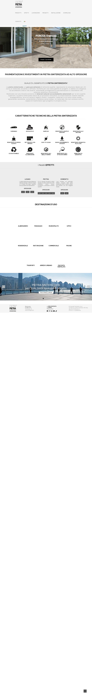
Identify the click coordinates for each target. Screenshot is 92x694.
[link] (13, 689)
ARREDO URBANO (46, 647)
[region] (46, 47)
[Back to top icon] (85, 691)
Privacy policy (50, 690)
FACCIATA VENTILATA (61, 647)
